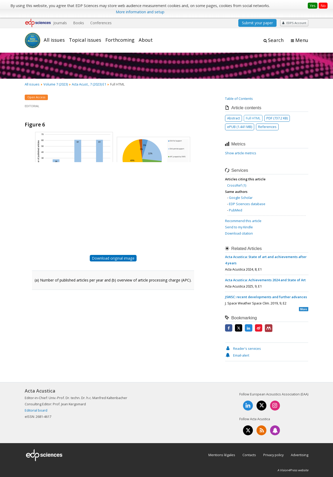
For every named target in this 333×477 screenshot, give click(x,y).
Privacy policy (273, 454)
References (267, 126)
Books (78, 22)
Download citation (239, 233)
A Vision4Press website (292, 470)
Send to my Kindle (239, 227)
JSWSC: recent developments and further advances (266, 297)
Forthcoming (120, 40)
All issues (54, 40)
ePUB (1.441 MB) (239, 126)
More (303, 309)
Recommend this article (243, 220)
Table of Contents (239, 98)
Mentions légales (221, 454)
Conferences (101, 22)
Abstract (233, 118)
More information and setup (140, 11)
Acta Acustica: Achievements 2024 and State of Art (265, 280)
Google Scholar (241, 197)
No (323, 5)
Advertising (299, 454)
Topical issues (85, 40)
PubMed (235, 210)
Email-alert (237, 355)
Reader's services (243, 348)
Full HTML (253, 118)
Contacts (249, 454)
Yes (313, 5)
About (146, 40)
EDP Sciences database (247, 203)
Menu (301, 40)
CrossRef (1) (236, 185)
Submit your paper (257, 22)
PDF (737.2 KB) (277, 118)
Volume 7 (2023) (55, 84)
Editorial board (36, 410)
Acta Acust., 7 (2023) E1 (89, 84)
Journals (60, 22)
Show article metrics (240, 153)
